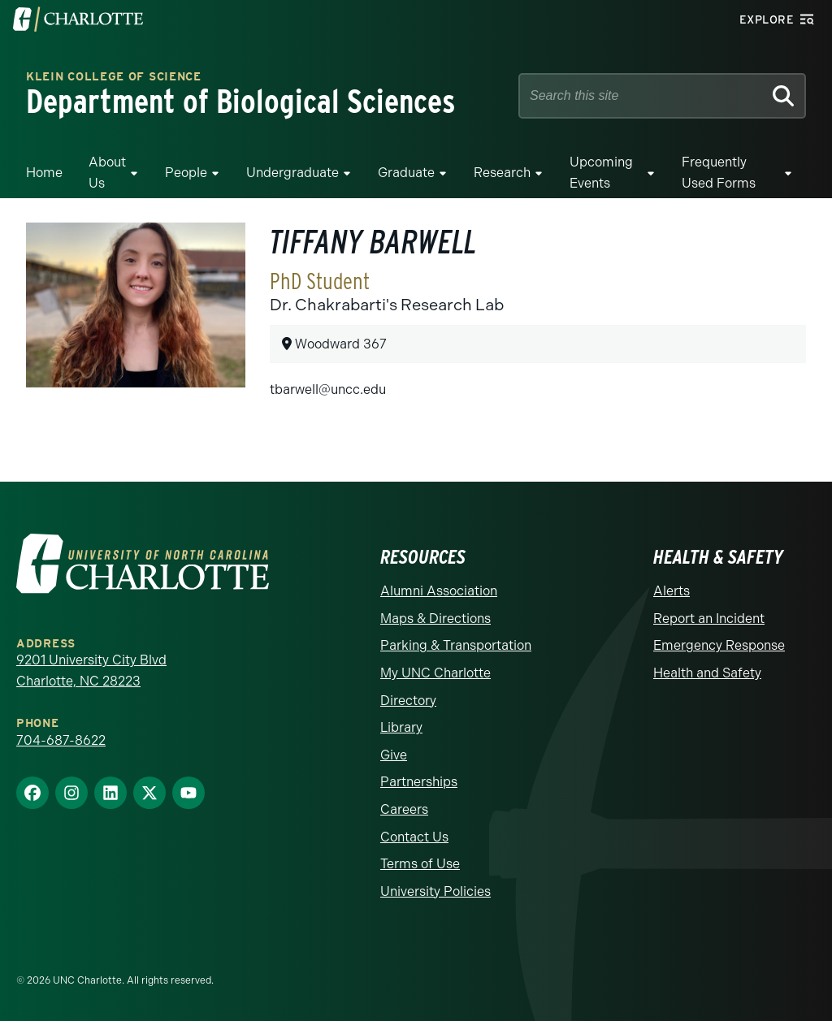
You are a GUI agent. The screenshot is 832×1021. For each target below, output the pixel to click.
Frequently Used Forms (719, 172)
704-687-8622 (61, 740)
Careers (404, 809)
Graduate (406, 172)
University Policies (435, 891)
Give (393, 755)
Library (401, 727)
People (186, 172)
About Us (107, 172)
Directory (408, 700)
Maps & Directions (435, 618)
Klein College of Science (114, 77)
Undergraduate (292, 172)
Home (44, 172)
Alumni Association (438, 591)
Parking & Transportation (455, 645)
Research (502, 172)
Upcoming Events (601, 172)
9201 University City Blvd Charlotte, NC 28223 (91, 670)
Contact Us (414, 837)
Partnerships (418, 782)
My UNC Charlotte (435, 673)
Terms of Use (420, 864)
